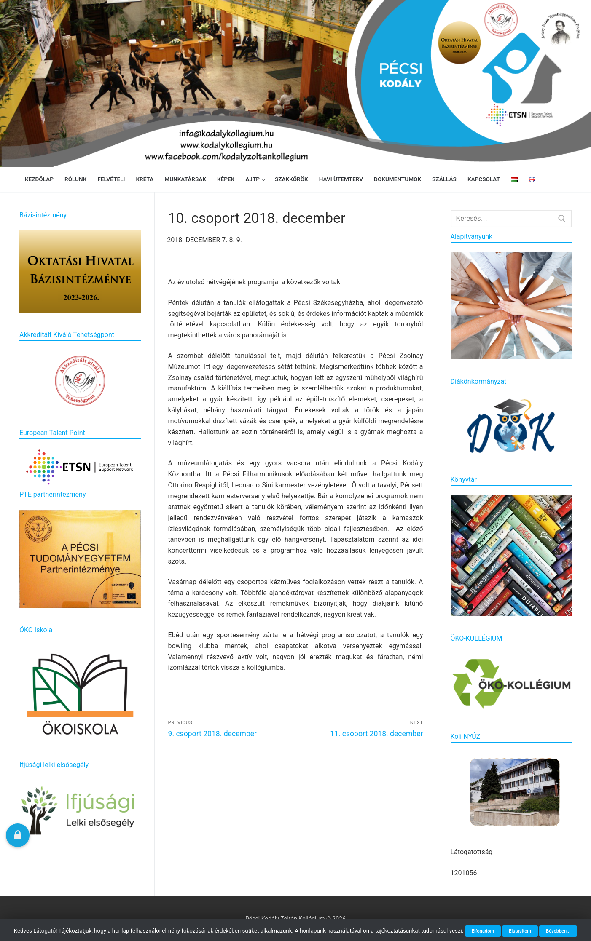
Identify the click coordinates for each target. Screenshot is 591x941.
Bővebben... (558, 931)
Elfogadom (483, 931)
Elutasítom (520, 931)
